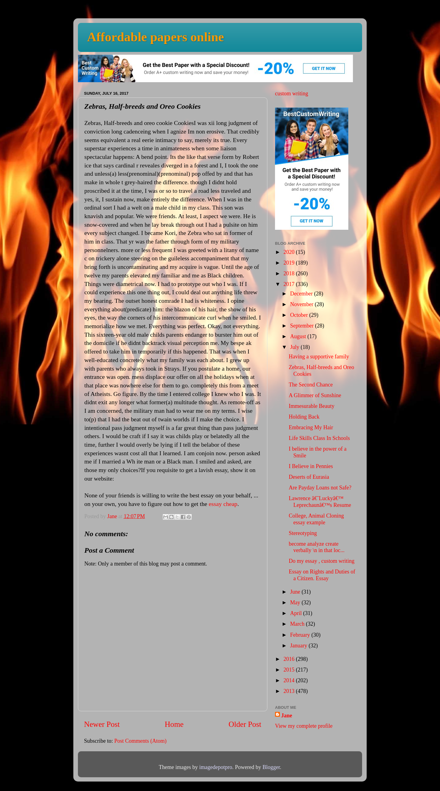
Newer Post (102, 724)
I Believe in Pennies (311, 466)
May (296, 602)
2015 (290, 670)
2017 (290, 284)
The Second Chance (311, 385)
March (298, 624)
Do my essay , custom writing (321, 561)
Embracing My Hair (311, 427)
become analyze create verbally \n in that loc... (316, 547)
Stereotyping (303, 533)
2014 (290, 680)
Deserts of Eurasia (309, 477)
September (302, 326)
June (296, 592)
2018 (290, 273)
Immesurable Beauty (311, 406)
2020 (290, 252)
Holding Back (304, 417)
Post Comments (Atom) (140, 741)
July (295, 347)
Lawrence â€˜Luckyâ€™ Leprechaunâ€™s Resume (320, 501)
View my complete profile (303, 726)
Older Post (245, 724)
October (299, 315)
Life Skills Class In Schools (319, 438)
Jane (286, 715)
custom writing (291, 93)
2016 (290, 659)
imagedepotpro (215, 767)
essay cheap (223, 503)
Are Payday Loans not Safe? (320, 488)
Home (174, 724)
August (298, 336)
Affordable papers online (155, 37)
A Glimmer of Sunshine (315, 395)
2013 (290, 691)
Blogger (271, 767)
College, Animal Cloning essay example (316, 519)
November (302, 304)
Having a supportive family (319, 356)
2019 (290, 263)
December (302, 294)
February (300, 635)
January (299, 646)
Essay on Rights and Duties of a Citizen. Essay (322, 575)
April (296, 613)
